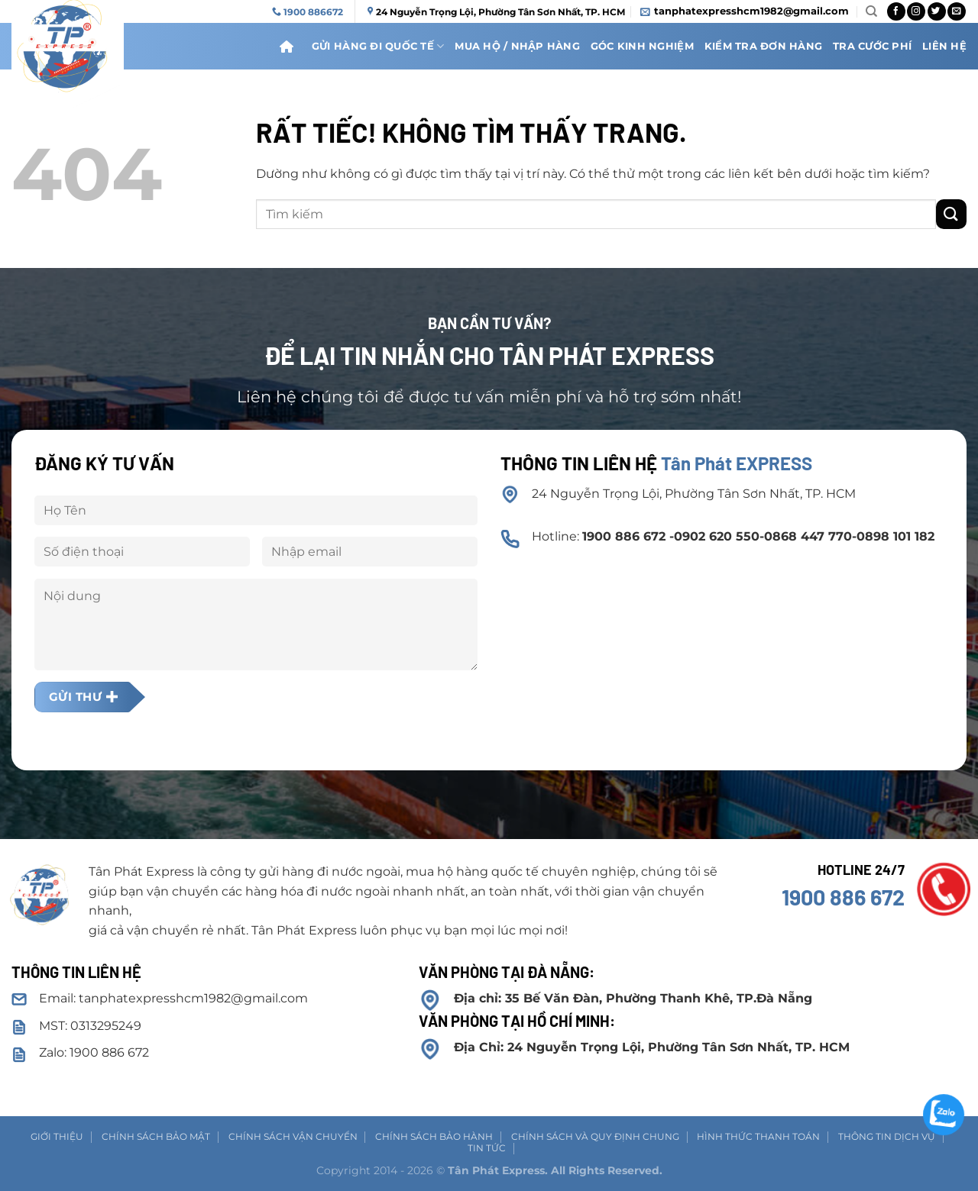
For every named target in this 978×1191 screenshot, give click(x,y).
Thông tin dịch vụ (886, 1136)
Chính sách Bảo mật (156, 1136)
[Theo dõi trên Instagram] (916, 11)
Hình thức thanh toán (758, 1136)
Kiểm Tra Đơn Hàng (763, 46)
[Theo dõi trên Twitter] (937, 11)
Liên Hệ (944, 46)
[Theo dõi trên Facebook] (896, 11)
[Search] (871, 11)
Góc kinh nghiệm (642, 46)
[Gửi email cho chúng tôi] (956, 11)
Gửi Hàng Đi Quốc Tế (378, 46)
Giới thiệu (57, 1136)
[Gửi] (951, 214)
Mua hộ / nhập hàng (517, 46)
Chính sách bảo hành (434, 1136)
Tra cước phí (872, 46)
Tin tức (487, 1148)
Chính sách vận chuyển (293, 1136)
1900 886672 (313, 12)
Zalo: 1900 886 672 (94, 1052)
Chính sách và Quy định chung (595, 1136)
